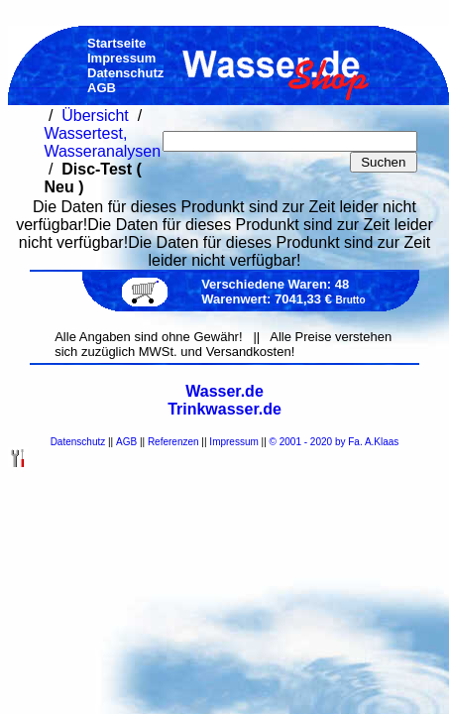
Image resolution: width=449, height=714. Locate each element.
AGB (126, 441)
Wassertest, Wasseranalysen (102, 142)
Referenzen (173, 441)
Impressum (233, 441)
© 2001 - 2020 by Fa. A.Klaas (334, 441)
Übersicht (95, 115)
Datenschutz (78, 441)
